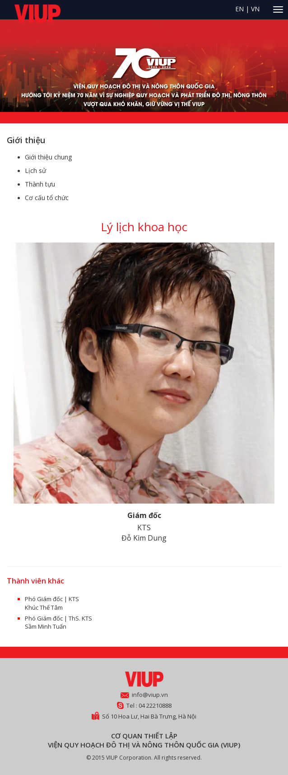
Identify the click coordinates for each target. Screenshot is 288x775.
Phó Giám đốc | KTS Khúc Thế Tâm (52, 603)
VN (255, 9)
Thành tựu (40, 184)
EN (239, 9)
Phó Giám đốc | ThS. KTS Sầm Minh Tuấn (58, 622)
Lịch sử (35, 170)
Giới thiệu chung (48, 157)
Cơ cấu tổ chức (47, 197)
